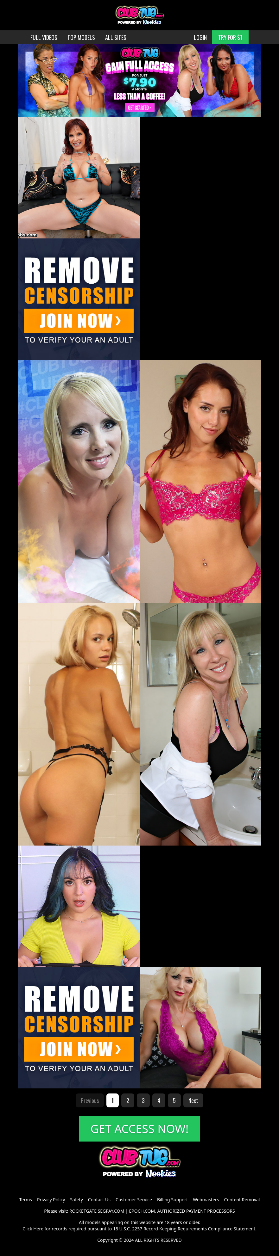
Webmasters (206, 1200)
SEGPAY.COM (111, 1211)
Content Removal (242, 1200)
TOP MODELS (81, 37)
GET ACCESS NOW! (140, 1128)
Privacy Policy (51, 1200)
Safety (76, 1200)
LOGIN (200, 37)
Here (38, 1229)
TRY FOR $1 (230, 37)
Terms (25, 1200)
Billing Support (172, 1200)
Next (193, 1100)
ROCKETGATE (83, 1211)
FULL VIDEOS (43, 37)
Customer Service (134, 1200)
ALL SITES (115, 37)
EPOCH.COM (142, 1211)
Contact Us (99, 1200)
